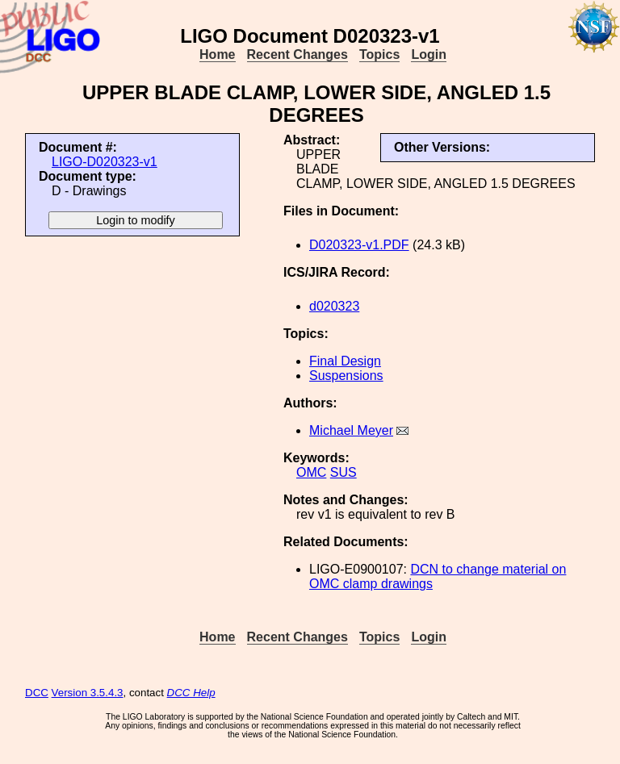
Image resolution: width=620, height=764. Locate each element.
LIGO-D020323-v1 (104, 162)
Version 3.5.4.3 (88, 693)
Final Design (345, 361)
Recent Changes (297, 54)
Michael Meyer (351, 430)
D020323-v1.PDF (359, 245)
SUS (343, 472)
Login (428, 54)
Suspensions (346, 375)
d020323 (334, 306)
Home (217, 54)
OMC (311, 472)
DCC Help (191, 693)
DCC (36, 693)
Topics (379, 54)
